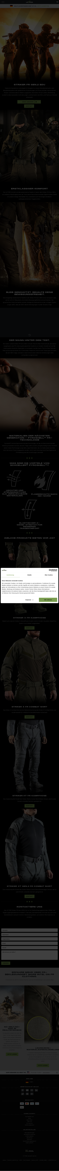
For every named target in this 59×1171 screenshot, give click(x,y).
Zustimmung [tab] (10, 575)
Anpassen (29, 599)
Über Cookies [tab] (49, 575)
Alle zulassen (48, 599)
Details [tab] (30, 575)
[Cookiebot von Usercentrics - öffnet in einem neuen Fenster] (50, 570)
